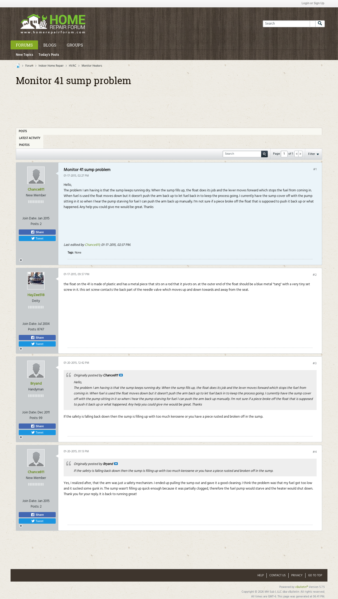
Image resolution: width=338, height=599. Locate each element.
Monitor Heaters (92, 65)
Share (37, 232)
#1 (315, 169)
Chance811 (36, 190)
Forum (29, 65)
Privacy (297, 575)
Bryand (36, 384)
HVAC (72, 65)
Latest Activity (29, 138)
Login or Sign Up (313, 3)
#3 (315, 363)
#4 (315, 452)
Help (260, 575)
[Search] (289, 23)
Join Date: (29, 218)
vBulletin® (301, 587)
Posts (23, 131)
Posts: (35, 224)
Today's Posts (49, 55)
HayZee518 (36, 295)
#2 (315, 275)
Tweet (37, 238)
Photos (24, 145)
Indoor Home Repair (51, 65)
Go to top (315, 575)
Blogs (49, 45)
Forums (24, 45)
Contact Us (277, 575)
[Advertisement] (169, 105)
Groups (75, 45)
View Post (121, 375)
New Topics (24, 55)
